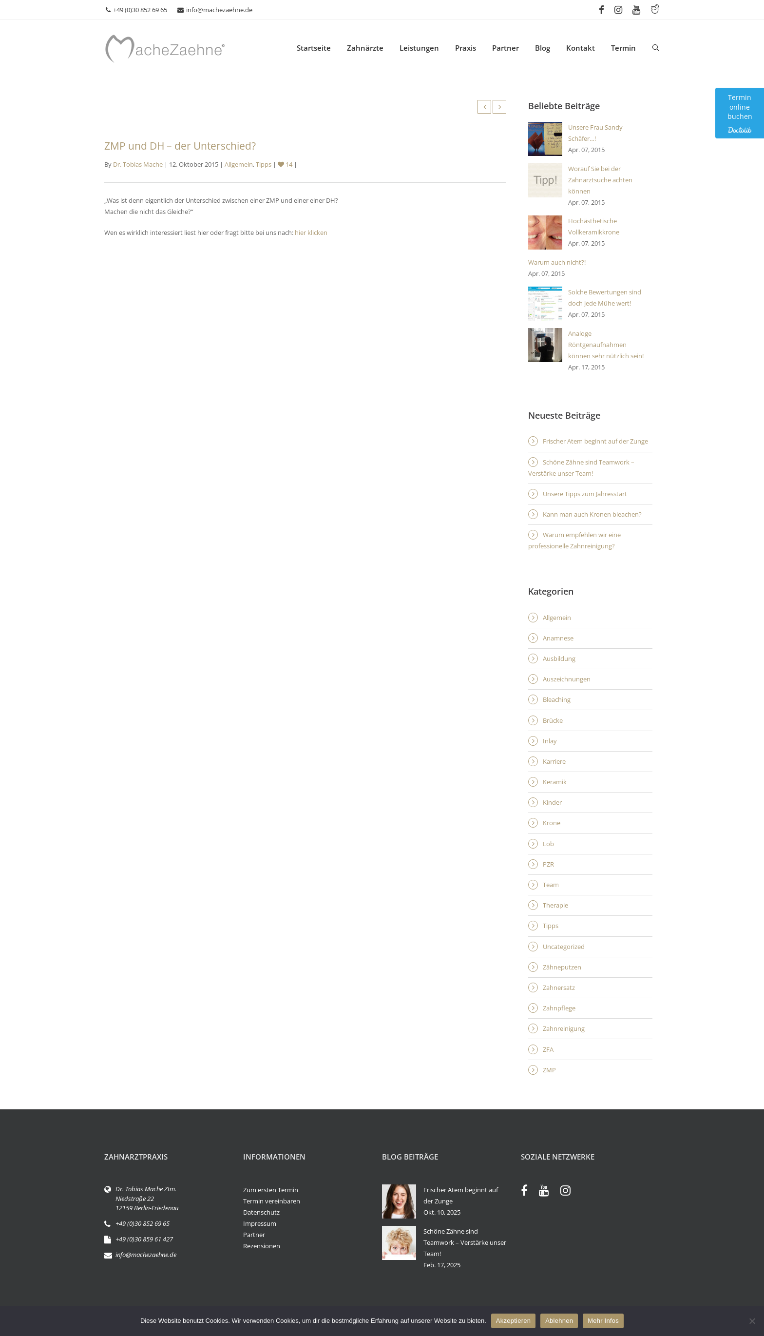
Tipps (263, 164)
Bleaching (557, 699)
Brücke (553, 720)
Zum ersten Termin (270, 1189)
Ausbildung (559, 658)
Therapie (555, 905)
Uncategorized (564, 946)
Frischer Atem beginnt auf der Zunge (595, 441)
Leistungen (419, 48)
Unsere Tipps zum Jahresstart (585, 493)
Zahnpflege (559, 1008)
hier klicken (311, 232)
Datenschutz (261, 1212)
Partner (505, 48)
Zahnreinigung (564, 1028)
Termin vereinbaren (271, 1201)
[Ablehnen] (752, 1321)
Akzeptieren (513, 1320)
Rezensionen (261, 1245)
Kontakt (580, 48)
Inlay (550, 740)
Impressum (259, 1223)
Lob (548, 843)
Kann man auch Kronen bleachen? (592, 514)
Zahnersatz (559, 987)
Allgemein (239, 164)
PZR (548, 864)
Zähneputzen (562, 967)
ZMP (549, 1069)
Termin (623, 48)
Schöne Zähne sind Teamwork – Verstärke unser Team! (581, 468)
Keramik (555, 781)
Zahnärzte (365, 48)
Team (551, 884)
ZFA (548, 1049)
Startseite (314, 48)
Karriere (554, 761)
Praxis (465, 48)
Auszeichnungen (567, 679)
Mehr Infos (603, 1320)
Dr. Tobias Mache (138, 164)
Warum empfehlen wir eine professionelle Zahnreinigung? (574, 540)
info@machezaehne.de (214, 9)
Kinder (552, 802)
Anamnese (558, 638)
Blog (542, 48)
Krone (551, 822)
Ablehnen (559, 1320)
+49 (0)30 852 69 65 (136, 9)
